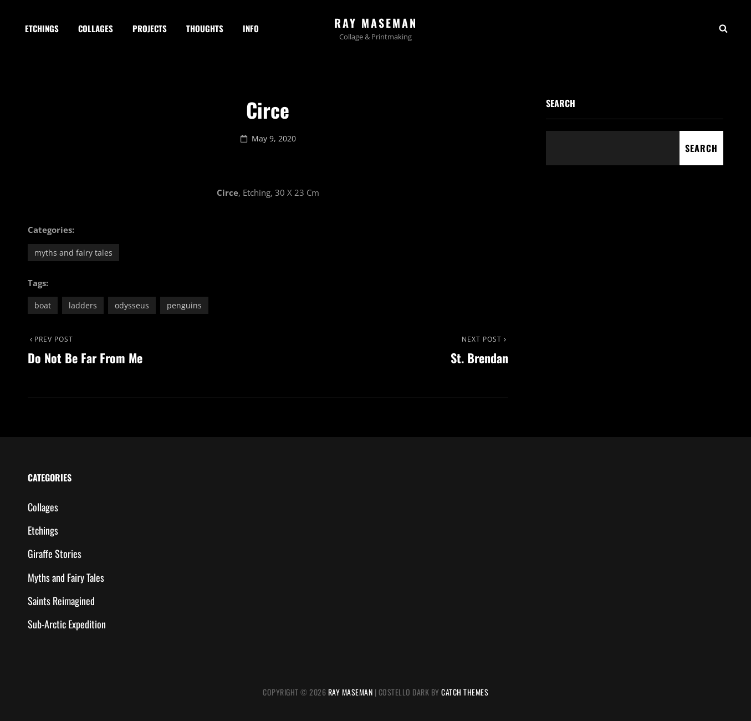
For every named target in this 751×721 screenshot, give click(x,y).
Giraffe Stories (54, 553)
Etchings (42, 28)
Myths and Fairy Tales (73, 252)
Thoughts (204, 28)
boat (42, 305)
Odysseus (132, 305)
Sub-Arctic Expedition (67, 624)
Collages (95, 28)
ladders (83, 305)
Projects (149, 28)
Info (251, 28)
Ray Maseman (375, 22)
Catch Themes (464, 692)
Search (560, 103)
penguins (184, 305)
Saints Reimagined (61, 600)
